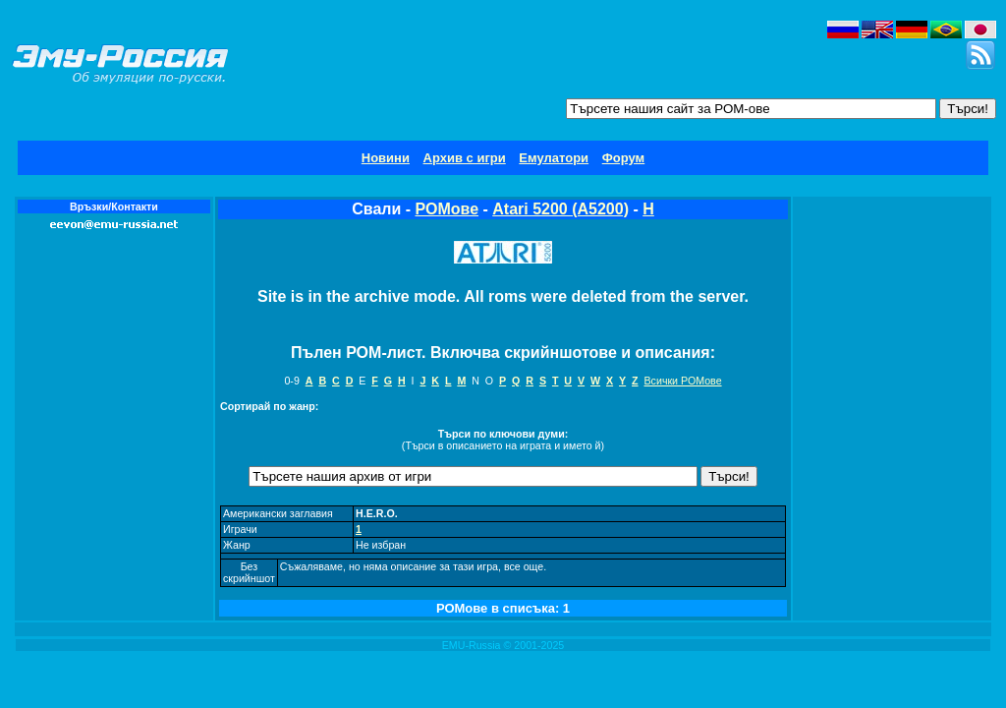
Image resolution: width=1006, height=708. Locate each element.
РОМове (447, 209)
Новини (386, 157)
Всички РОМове (683, 380)
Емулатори (553, 157)
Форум (623, 157)
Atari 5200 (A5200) (560, 209)
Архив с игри (464, 157)
